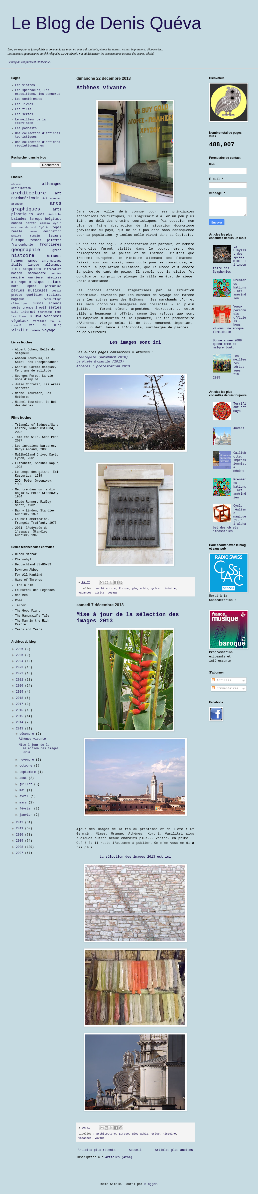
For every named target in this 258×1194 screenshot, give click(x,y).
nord (15, 286)
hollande (54, 256)
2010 (20, 835)
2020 (20, 686)
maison (16, 273)
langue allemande (44, 265)
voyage (112, 592)
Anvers (238, 428)
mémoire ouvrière (27, 277)
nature (54, 282)
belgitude (53, 219)
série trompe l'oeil (28, 308)
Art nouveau (52, 198)
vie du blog (45, 325)
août (24, 778)
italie (16, 265)
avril (25, 796)
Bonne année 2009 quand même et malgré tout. (227, 344)
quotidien (34, 295)
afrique (16, 184)
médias (56, 273)
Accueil (135, 1150)
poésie (56, 290)
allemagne (51, 184)
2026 (20, 649)
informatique (51, 260)
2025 (20, 655)
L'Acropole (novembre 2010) (102, 357)
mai (23, 790)
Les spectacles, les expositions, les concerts (37, 92)
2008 (20, 847)
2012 (20, 822)
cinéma (45, 223)
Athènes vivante (101, 88)
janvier (27, 815)
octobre (27, 766)
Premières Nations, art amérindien (239, 289)
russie (38, 303)
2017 (20, 704)
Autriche (54, 214)
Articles (221, 680)
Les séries (24, 114)
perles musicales (29, 290)
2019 (20, 692)
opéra (31, 286)
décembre (28, 734)
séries (54, 308)
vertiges (39, 321)
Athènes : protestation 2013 (103, 366)
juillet (27, 784)
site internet (23, 312)
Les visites (25, 85)
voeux (36, 330)
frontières (50, 245)
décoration (52, 231)
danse (33, 231)
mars (24, 802)
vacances (84, 592)
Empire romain (25, 235)
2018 (20, 698)
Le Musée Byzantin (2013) (100, 361)
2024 (20, 661)
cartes (31, 223)
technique (45, 312)
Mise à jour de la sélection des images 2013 (39, 748)
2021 (20, 680)
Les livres (24, 104)
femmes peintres (45, 240)
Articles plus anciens (174, 1150)
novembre (28, 760)
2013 (20, 728)
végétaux (20, 321)
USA (38, 316)
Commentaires (225, 688)
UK (30, 316)
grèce (156, 588)
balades (18, 219)
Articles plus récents (96, 1150)
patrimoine (53, 286)
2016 (20, 710)
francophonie (22, 245)
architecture (106, 588)
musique (36, 282)
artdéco (17, 203)
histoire (169, 588)
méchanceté (37, 273)
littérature (52, 269)
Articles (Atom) (118, 1157)
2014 (20, 722)
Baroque (36, 219)
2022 (20, 673)
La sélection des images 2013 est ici (135, 857)
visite (99, 592)
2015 (20, 716)
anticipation (21, 188)
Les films (23, 109)
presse (16, 295)
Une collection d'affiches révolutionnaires (37, 143)
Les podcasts (26, 128)
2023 (20, 667)
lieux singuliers (26, 269)
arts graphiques (36, 206)
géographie (140, 588)
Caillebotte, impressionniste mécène (239, 462)
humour (33, 261)
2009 (20, 841)
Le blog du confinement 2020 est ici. (29, 62)
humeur (17, 261)
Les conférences (28, 99)
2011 (20, 828)
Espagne (55, 236)
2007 (20, 853)
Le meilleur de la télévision (30, 121)
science (55, 303)
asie (41, 214)
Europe (124, 588)
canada (16, 223)
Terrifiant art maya (239, 407)
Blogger (150, 1184)
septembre (29, 772)
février (27, 808)
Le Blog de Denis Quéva (106, 23)
